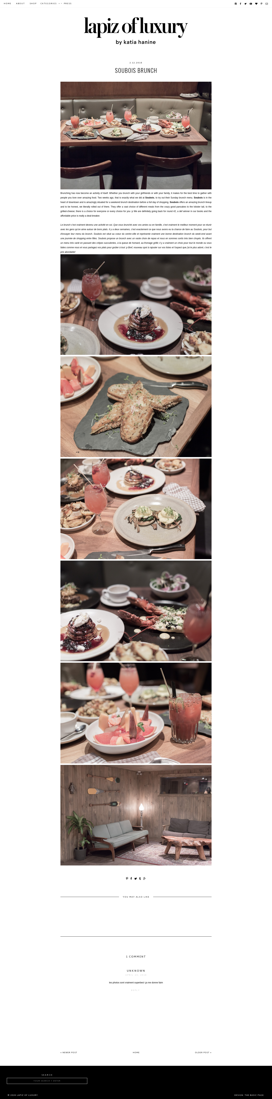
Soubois (174, 78)
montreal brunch (152, 78)
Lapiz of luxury (27, 1095)
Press (68, 3)
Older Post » (203, 1052)
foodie (108, 78)
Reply (135, 990)
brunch (84, 78)
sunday (188, 78)
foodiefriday (126, 78)
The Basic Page (254, 1095)
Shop (33, 3)
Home (7, 3)
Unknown (136, 971)
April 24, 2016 (136, 975)
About (20, 3)
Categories (48, 3)
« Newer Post (68, 1052)
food (96, 78)
